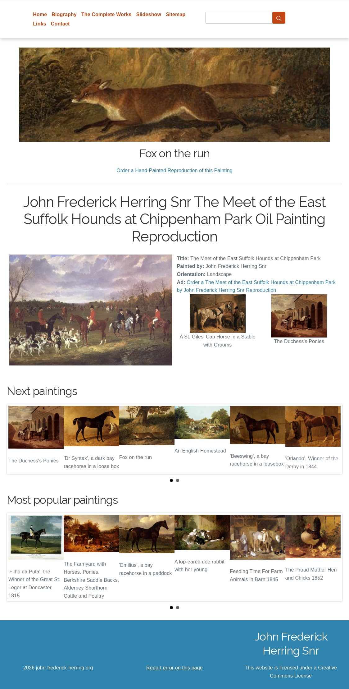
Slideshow (148, 14)
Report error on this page (174, 667)
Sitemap (175, 14)
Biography (64, 14)
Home (40, 14)
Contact (60, 23)
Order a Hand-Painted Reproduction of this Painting (174, 170)
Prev (16, 439)
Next (333, 439)
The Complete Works (106, 14)
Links (39, 23)
